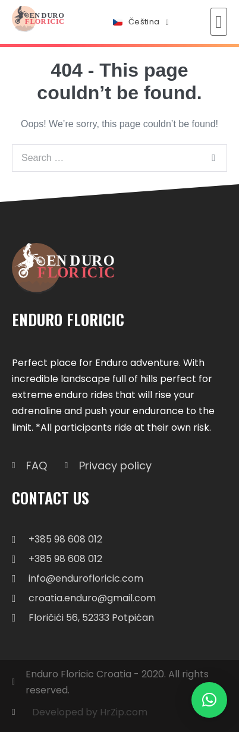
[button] (218, 22)
